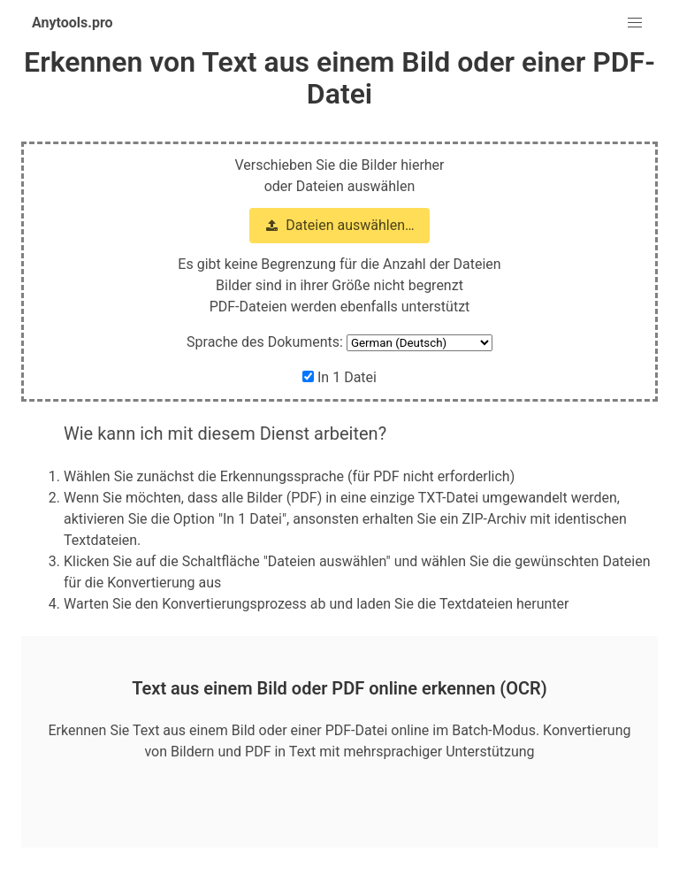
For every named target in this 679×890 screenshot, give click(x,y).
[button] (635, 23)
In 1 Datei (339, 377)
